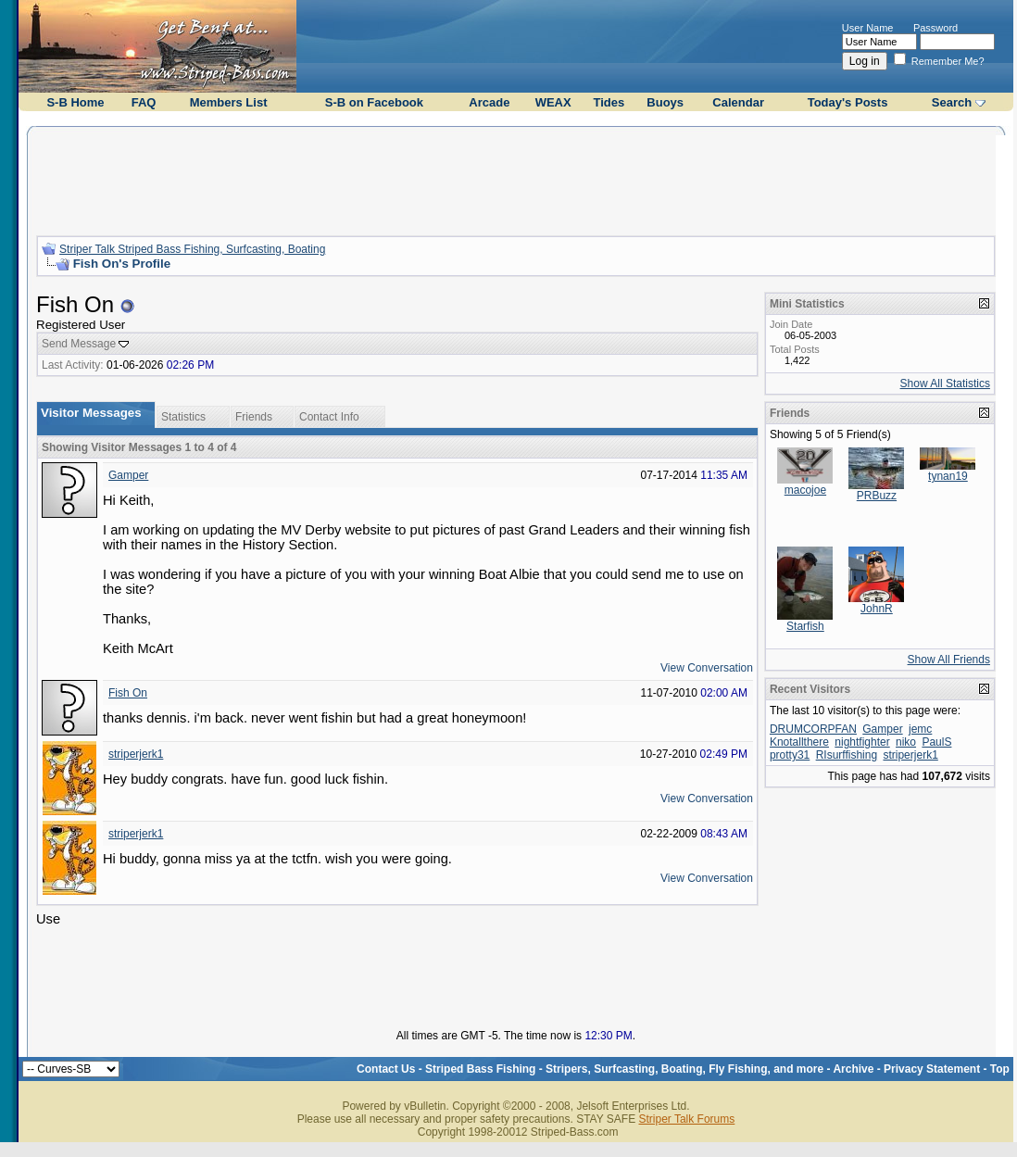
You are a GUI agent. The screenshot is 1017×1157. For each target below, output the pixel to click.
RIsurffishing (846, 754)
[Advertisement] (516, 178)
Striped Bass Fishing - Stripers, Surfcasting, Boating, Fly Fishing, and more (624, 1069)
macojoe (805, 490)
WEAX (553, 102)
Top (1000, 1069)
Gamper (128, 475)
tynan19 (948, 476)
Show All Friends (949, 659)
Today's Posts (848, 102)
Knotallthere (799, 742)
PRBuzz (877, 495)
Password (935, 27)
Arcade (489, 102)
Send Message (79, 343)
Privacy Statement (932, 1069)
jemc (920, 729)
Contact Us (386, 1069)
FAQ (144, 102)
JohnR (876, 608)
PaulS (936, 742)
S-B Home (75, 102)
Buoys (665, 102)
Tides (609, 102)
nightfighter (862, 742)
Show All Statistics (945, 383)
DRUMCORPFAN (813, 729)
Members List (229, 102)
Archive (853, 1069)
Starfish (805, 626)
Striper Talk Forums (686, 1119)
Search (952, 102)
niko (906, 742)
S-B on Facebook (374, 102)
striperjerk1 (135, 754)
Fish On (127, 692)
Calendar (738, 102)
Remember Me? (939, 61)
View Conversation (706, 667)
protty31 (790, 754)
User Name (868, 27)
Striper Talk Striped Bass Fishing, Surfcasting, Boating (192, 249)
